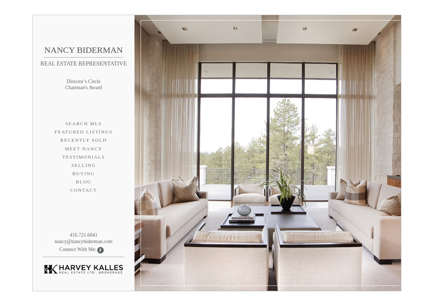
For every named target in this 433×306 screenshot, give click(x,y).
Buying (83, 173)
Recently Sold (83, 140)
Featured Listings (84, 131)
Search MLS (83, 123)
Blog (83, 181)
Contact (83, 190)
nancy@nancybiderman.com (83, 241)
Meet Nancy (83, 148)
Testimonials (83, 157)
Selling (83, 165)
